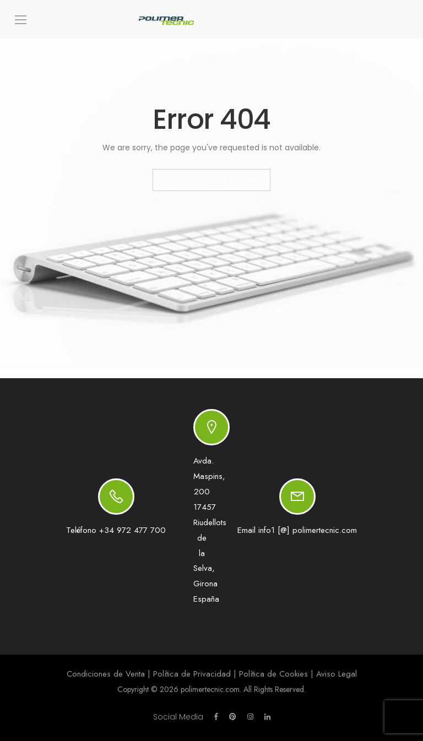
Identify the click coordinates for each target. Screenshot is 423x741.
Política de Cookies (273, 674)
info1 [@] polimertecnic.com (307, 530)
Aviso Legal (336, 674)
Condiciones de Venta (106, 674)
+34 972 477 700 (132, 530)
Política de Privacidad (192, 674)
